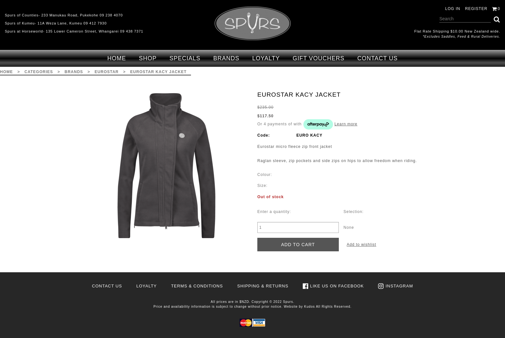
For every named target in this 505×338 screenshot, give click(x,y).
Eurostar (107, 72)
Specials (184, 58)
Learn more (345, 124)
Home (116, 58)
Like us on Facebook (337, 286)
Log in (452, 8)
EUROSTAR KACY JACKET (158, 72)
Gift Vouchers (319, 58)
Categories (38, 72)
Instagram (399, 286)
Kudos (309, 306)
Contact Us (377, 58)
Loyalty (266, 58)
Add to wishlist (361, 244)
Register (476, 8)
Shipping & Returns (262, 286)
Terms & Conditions (197, 286)
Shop (148, 58)
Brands (226, 58)
